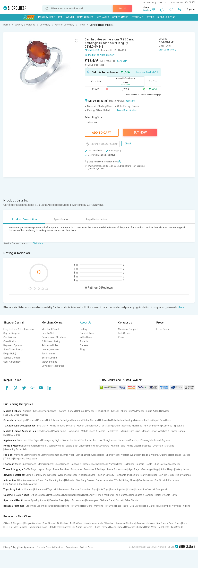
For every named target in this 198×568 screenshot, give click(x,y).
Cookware (103, 445)
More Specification (127, 110)
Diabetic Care (107, 500)
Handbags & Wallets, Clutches (153, 454)
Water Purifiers (71, 440)
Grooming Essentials (37, 505)
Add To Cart (101, 132)
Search (122, 8)
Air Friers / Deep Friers (169, 523)
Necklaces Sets (87, 475)
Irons (184, 523)
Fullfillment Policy (51, 341)
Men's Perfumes (72, 505)
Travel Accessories (117, 469)
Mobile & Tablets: (12, 411)
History (83, 329)
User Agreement (12, 361)
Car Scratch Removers (167, 480)
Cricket (119, 500)
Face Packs (122, 505)
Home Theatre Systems (62, 425)
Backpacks (73, 431)
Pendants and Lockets (128, 475)
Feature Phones (66, 411)
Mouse (145, 431)
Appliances (103, 17)
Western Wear (128, 454)
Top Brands (177, 527)
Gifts (174, 495)
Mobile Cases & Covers (93, 431)
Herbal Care (147, 505)
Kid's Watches (183, 475)
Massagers (92, 500)
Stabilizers (54, 527)
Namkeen (76, 495)
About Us (85, 322)
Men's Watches (48, 475)
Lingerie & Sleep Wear (26, 458)
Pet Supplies (55, 495)
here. (182, 307)
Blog (82, 349)
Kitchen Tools (118, 445)
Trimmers (22, 440)
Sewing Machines (150, 440)
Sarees (186, 454)
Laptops (21, 420)
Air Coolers (62, 523)
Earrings (145, 475)
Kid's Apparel (160, 489)
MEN (60, 17)
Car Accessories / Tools (108, 480)
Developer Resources (53, 365)
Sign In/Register (12, 333)
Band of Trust (87, 333)
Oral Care (135, 505)
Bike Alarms (30, 484)
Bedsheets (28, 445)
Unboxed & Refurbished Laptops (116, 420)
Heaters (66, 527)
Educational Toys (43, 489)
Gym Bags (133, 469)
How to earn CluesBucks (147, 72)
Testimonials (48, 353)
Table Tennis (131, 500)
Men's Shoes (117, 527)
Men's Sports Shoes (25, 464)
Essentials (137, 17)
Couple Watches (32, 523)
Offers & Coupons (13, 523)
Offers (150, 17)
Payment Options (12, 345)
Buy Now (140, 132)
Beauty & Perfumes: (14, 505)
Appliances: (9, 440)
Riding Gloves (130, 480)
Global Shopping (166, 17)
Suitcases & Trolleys (94, 469)
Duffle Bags (30, 469)
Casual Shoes (62, 464)
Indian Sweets (162, 495)
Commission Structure (54, 337)
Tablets (123, 411)
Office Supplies (39, 495)
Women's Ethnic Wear (62, 454)
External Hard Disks (130, 431)
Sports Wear (112, 454)
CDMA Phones (136, 411)
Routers (41, 420)
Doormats (158, 445)
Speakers (179, 425)
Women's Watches (68, 475)
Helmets (69, 480)
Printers (31, 420)
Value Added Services (157, 411)
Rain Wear (150, 527)
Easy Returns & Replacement (19, 329)
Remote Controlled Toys (84, 489)
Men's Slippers (45, 464)
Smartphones (48, 411)
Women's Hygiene (180, 505)
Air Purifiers (76, 523)
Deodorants (55, 505)
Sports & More (120, 17)
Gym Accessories (75, 500)
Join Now (130, 100)
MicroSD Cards (12, 434)
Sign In (191, 9)
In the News (86, 337)
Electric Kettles (88, 440)
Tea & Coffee (121, 495)
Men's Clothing (42, 454)
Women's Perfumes (104, 505)
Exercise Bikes (57, 500)
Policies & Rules (50, 345)
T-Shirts (8, 458)
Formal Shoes (99, 464)
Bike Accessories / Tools (30, 480)
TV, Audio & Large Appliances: (19, 425)
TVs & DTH (42, 425)
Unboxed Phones (85, 411)
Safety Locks (182, 469)
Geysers (165, 440)
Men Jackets (20, 527)
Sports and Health (13, 500)
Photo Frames (101, 527)
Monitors (77, 420)
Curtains (169, 445)
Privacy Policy (9, 547)
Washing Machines (132, 425)
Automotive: (10, 480)
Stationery (88, 495)
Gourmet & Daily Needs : (16, 495)
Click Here (38, 243)
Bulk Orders (124, 333)
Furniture (92, 445)
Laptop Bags (44, 469)
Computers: (9, 420)
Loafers (140, 464)
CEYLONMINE (92, 50)
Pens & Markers (104, 495)
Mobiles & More (46, 17)
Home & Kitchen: (12, 445)
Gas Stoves (49, 523)
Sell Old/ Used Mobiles (16, 414)
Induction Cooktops (129, 440)
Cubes (130, 489)
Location (147, 10)
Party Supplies (118, 489)
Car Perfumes (145, 480)
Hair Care (87, 505)
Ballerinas (129, 464)
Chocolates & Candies (141, 495)
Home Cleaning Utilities (139, 445)
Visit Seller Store (166, 50)
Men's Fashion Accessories (90, 454)
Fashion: (8, 454)
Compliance (72, 547)
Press (121, 337)
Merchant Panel (50, 329)
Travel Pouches (61, 469)
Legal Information (96, 219)
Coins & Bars (32, 475)
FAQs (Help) (9, 353)
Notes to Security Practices (50, 547)
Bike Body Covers (85, 480)
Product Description (24, 219)
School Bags (167, 469)
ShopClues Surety (13, 349)
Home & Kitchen (85, 17)
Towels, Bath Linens (75, 445)
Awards (84, 341)
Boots (149, 464)
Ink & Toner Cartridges (59, 420)
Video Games (90, 420)
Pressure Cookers (125, 523)
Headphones (44, 431)
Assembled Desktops (146, 420)
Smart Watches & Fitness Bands (168, 431)
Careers (84, 345)
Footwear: (9, 464)
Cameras (167, 425)
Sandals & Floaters (81, 464)
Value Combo (163, 505)
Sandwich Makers (146, 523)
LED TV (8, 527)
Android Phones (31, 411)
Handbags (175, 454)
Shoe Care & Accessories (167, 464)
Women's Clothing (23, 454)
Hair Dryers (35, 440)
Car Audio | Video (13, 484)
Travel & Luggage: (13, 469)
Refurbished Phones (107, 411)
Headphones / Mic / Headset (99, 523)
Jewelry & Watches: (14, 475)
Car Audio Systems (82, 527)
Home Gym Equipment (36, 500)
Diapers (28, 489)
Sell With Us (148, 2)
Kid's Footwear (61, 489)
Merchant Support (128, 329)
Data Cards (165, 420)
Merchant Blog (49, 361)
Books (66, 495)
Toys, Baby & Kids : (13, 489)
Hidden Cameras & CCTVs (91, 425)
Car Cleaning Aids (54, 480)
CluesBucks (9, 341)
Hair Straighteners (107, 440)
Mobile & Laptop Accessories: (20, 431)
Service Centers (11, 357)
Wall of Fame (86, 547)
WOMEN (70, 17)
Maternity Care (143, 489)
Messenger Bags (150, 469)
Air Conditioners (152, 425)
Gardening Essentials (15, 449)
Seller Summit (49, 357)
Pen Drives (112, 431)
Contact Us (161, 2)
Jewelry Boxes (167, 475)
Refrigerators (113, 425)
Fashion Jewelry (105, 475)
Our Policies (9, 337)
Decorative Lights (134, 527)
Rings (154, 475)
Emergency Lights (52, 440)
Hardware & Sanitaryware (49, 445)
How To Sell (48, 333)
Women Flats (115, 464)
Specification (61, 219)
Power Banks (59, 431)
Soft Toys (103, 489)
